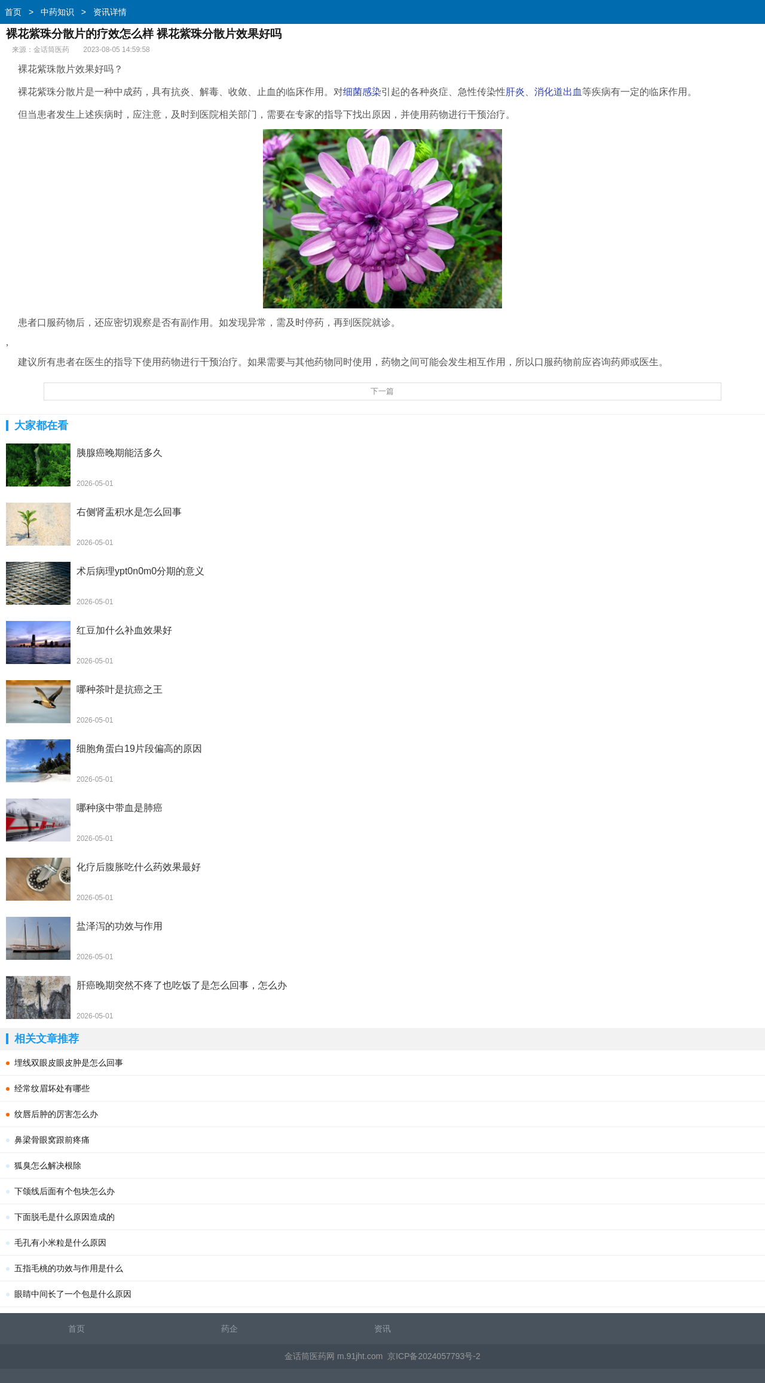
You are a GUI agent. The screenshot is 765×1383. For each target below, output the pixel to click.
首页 (13, 12)
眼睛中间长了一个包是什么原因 (72, 1294)
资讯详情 (110, 12)
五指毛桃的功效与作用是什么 (68, 1268)
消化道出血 (558, 92)
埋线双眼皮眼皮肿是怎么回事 (68, 1062)
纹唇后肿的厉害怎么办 (56, 1114)
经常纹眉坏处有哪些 (52, 1088)
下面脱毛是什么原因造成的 (64, 1217)
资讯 (382, 1328)
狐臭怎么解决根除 (47, 1165)
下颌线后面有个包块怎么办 (64, 1191)
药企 (229, 1328)
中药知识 (57, 12)
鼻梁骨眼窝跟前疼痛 (52, 1140)
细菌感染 (362, 92)
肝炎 (515, 92)
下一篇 (382, 391)
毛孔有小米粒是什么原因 (60, 1242)
